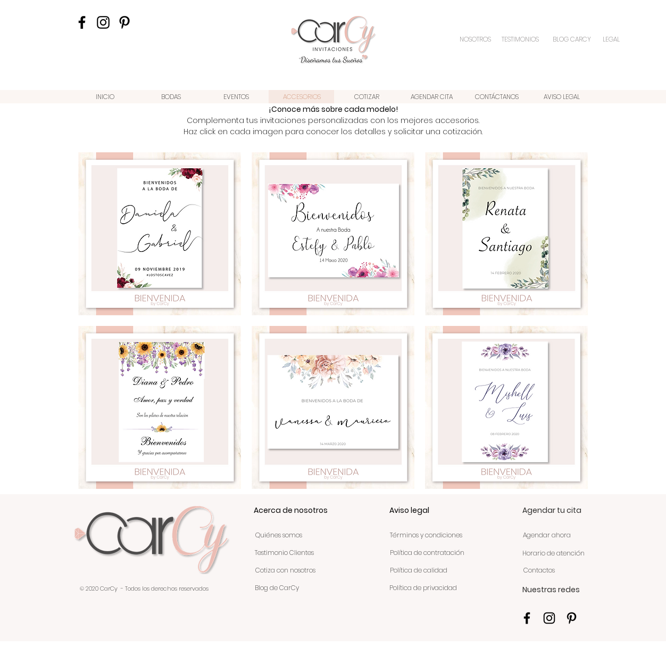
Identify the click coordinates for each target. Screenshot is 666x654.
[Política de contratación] (426, 552)
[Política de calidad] (418, 570)
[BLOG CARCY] (572, 39)
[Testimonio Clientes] (284, 552)
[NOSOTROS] (476, 39)
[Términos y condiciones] (426, 535)
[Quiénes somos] (278, 535)
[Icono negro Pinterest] (124, 22)
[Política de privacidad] (423, 588)
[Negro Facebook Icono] (81, 22)
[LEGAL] (611, 39)
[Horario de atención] (553, 553)
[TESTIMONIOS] (521, 39)
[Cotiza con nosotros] (285, 570)
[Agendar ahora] (546, 535)
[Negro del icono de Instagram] (103, 22)
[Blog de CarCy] (277, 588)
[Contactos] (538, 570)
